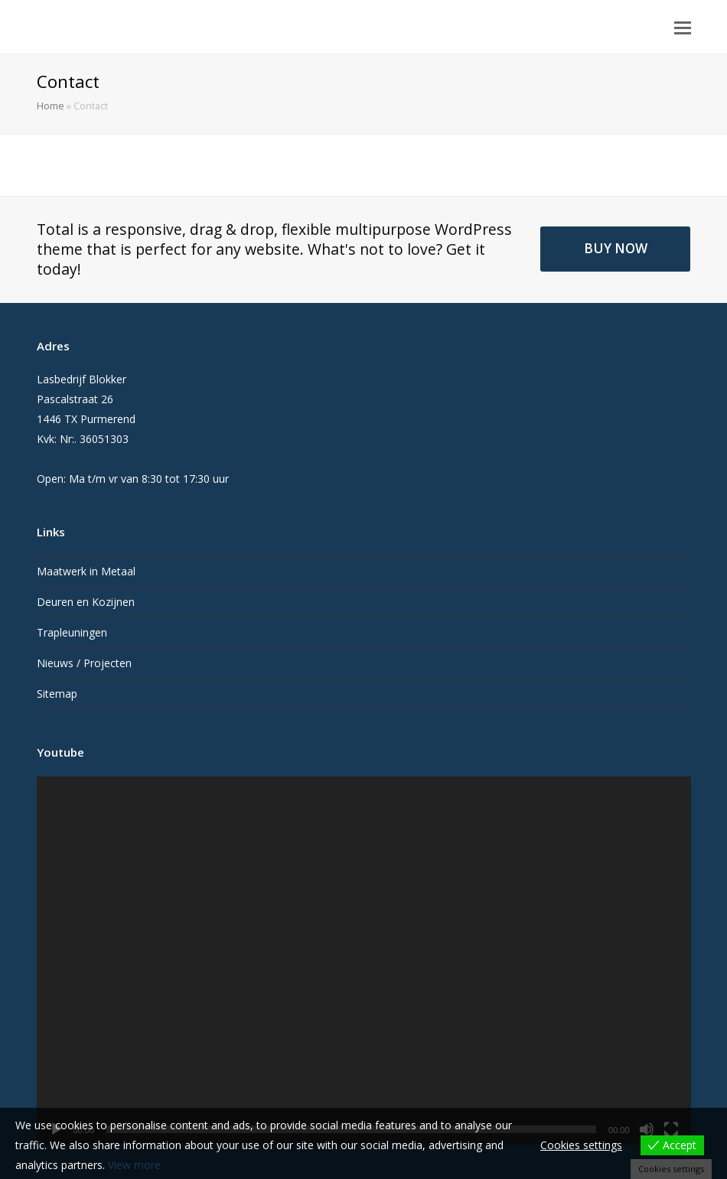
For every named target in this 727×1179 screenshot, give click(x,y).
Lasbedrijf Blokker (132, 24)
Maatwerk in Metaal (86, 571)
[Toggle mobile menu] (682, 26)
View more (134, 1165)
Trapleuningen (72, 632)
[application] (364, 961)
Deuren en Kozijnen (86, 601)
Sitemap (57, 693)
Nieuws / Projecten (84, 663)
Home (50, 105)
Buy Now (615, 248)
